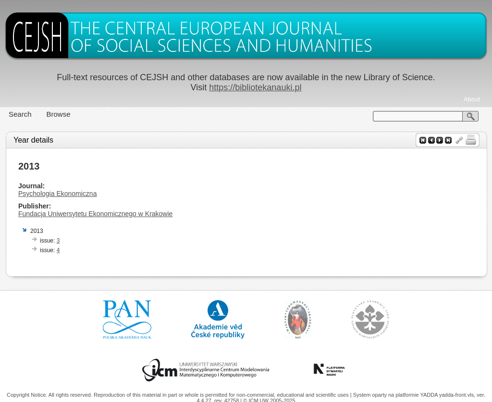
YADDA (429, 395)
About (472, 99)
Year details (33, 140)
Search (20, 114)
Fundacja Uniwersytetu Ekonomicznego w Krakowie (95, 214)
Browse (59, 114)
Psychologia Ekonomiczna (57, 193)
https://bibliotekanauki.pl (255, 87)
